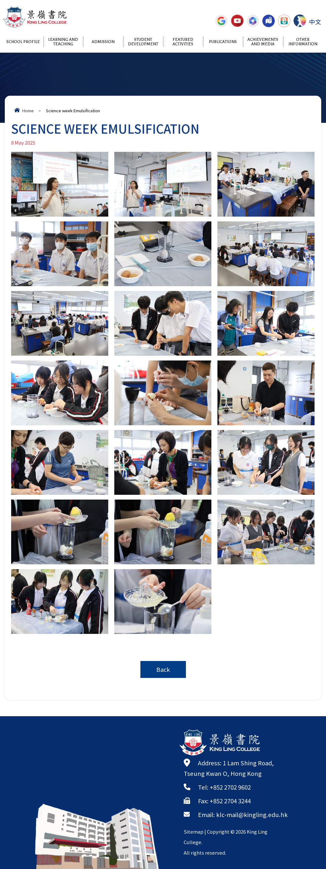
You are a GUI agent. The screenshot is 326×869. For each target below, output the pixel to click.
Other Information (302, 41)
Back (163, 669)
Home (28, 111)
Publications (223, 42)
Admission (103, 42)
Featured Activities (183, 41)
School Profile (23, 42)
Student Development (143, 41)
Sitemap (193, 831)
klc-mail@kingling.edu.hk (252, 814)
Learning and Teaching (63, 41)
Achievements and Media (262, 41)
